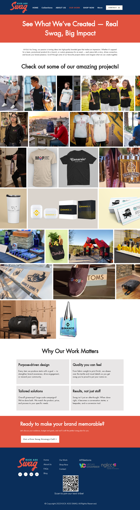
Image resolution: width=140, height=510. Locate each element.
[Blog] (47, 473)
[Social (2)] (31, 474)
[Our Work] (67, 460)
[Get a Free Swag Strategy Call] (40, 439)
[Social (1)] (25, 474)
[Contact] (67, 469)
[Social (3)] (37, 474)
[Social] (20, 474)
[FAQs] (51, 469)
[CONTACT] (114, 7)
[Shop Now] (67, 464)
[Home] (48, 460)
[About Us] (49, 464)
